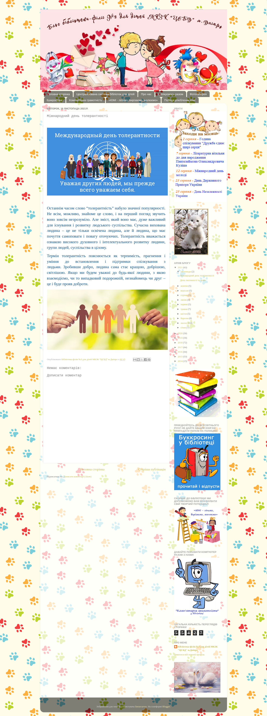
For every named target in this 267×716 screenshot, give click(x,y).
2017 (180, 347)
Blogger (166, 706)
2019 (180, 338)
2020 (180, 333)
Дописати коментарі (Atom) (78, 476)
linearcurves (141, 706)
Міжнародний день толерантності (197, 275)
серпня (184, 295)
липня (184, 300)
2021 (180, 267)
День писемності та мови (192, 280)
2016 (180, 352)
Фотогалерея (198, 94)
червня (184, 304)
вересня (185, 290)
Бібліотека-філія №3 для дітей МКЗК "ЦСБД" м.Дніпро (198, 648)
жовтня (185, 286)
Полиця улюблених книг (180, 100)
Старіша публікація (152, 469)
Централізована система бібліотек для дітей (105, 94)
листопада (186, 271)
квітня (184, 314)
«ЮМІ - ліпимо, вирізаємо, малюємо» (133, 100)
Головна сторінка (58, 94)
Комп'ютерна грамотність (85, 100)
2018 (180, 342)
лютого (184, 323)
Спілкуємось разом (170, 94)
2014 (180, 361)
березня (185, 318)
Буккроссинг (55, 100)
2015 (180, 356)
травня (184, 309)
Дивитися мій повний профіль (189, 654)
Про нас (146, 94)
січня (183, 327)
